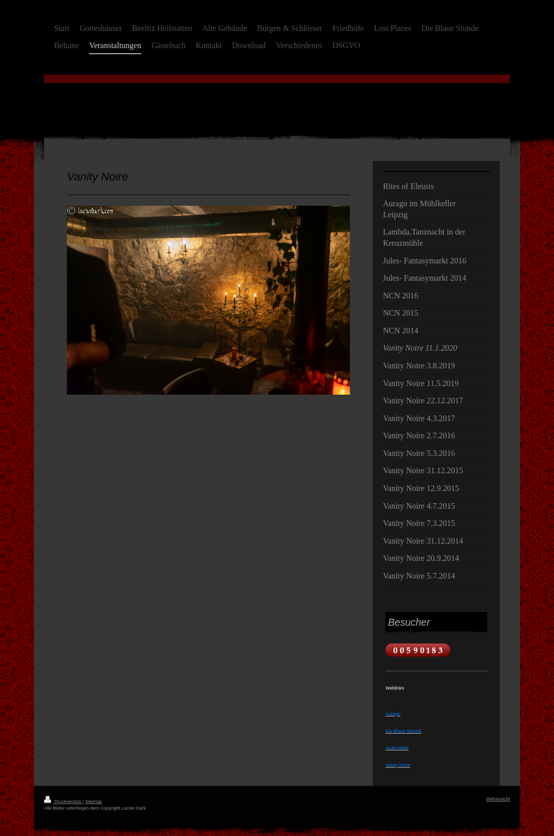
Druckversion (63, 801)
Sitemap (93, 801)
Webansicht (498, 799)
